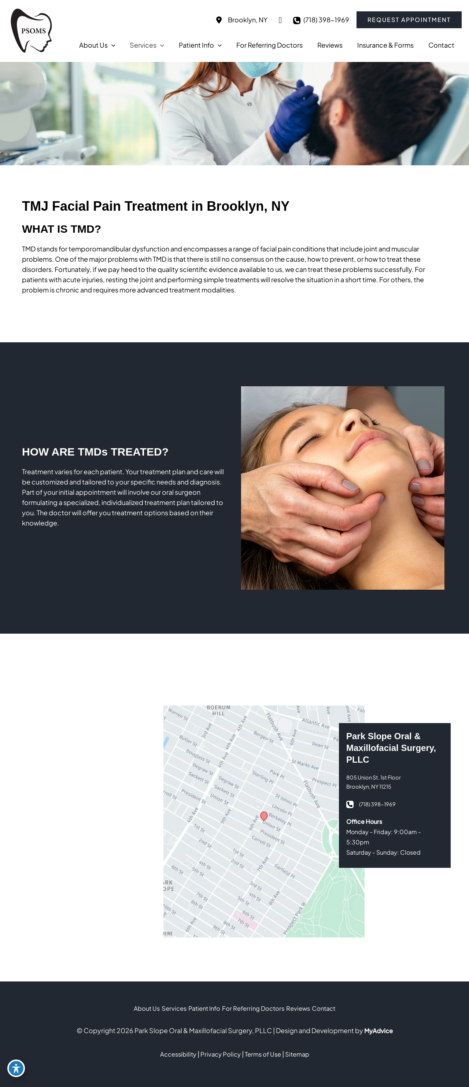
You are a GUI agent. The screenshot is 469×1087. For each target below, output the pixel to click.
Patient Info (199, 1008)
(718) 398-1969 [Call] (326, 19)
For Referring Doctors (258, 1008)
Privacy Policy (219, 1054)
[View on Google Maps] (280, 19)
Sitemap (302, 1054)
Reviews (311, 1008)
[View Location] (240, 19)
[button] (409, 19)
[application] (159, 45)
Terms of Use (265, 1054)
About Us (126, 1008)
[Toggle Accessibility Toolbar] (16, 1071)
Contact (344, 1008)
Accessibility (174, 1054)
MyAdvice (378, 1030)
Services (161, 1008)
